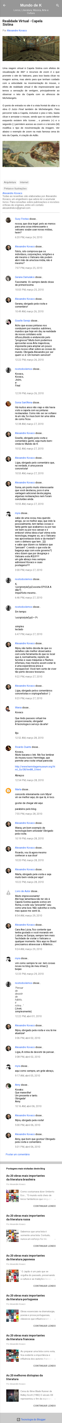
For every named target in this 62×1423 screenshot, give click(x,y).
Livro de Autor (22, 891)
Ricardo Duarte (23, 747)
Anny (17, 1084)
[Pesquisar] (57, 6)
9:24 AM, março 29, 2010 (28, 949)
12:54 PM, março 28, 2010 (29, 780)
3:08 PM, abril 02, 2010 (27, 1056)
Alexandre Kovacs (25, 246)
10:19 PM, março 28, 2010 (29, 838)
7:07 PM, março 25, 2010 (28, 267)
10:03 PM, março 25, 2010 (29, 289)
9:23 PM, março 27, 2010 (28, 698)
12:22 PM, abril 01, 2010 (28, 1016)
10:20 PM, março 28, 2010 (29, 860)
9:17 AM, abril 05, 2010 (27, 1075)
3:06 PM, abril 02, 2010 (27, 1038)
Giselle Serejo (22, 320)
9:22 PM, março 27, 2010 (28, 676)
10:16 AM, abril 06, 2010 (28, 1106)
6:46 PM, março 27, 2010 (28, 597)
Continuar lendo (44, 1206)
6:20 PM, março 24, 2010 (28, 237)
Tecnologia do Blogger (31, 1419)
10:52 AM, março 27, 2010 (29, 448)
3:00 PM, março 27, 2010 (28, 570)
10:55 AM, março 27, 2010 (29, 504)
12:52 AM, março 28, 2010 (29, 737)
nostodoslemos (23, 368)
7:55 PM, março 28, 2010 (28, 813)
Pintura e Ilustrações (15, 188)
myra (17, 513)
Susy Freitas (22, 218)
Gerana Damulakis (25, 277)
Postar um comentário (18, 1154)
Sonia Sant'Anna (24, 402)
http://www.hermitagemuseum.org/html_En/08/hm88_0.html (35, 768)
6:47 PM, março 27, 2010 (28, 634)
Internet (24, 182)
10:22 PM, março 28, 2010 (29, 882)
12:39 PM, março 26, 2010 (29, 393)
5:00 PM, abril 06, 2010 (27, 1125)
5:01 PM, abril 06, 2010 (27, 1146)
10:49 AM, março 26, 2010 (29, 311)
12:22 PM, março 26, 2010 (29, 359)
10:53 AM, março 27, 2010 (29, 473)
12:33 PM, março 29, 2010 (29, 973)
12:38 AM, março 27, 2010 (29, 423)
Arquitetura (10, 182)
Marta (18, 789)
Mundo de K (31, 5)
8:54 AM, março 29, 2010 (28, 915)
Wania (18, 707)
